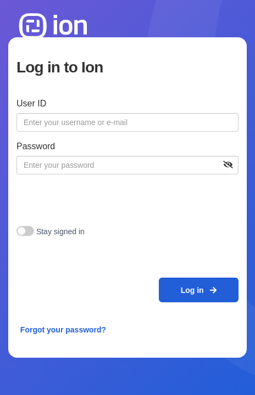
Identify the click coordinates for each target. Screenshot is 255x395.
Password (35, 146)
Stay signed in (60, 231)
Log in (199, 290)
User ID (31, 103)
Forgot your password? (63, 329)
